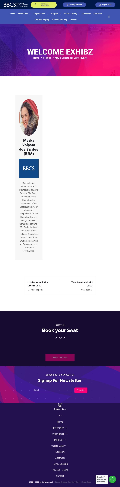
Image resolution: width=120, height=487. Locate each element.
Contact (73, 20)
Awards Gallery (72, 14)
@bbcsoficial (60, 409)
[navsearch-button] (109, 16)
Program (56, 14)
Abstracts (97, 14)
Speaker (47, 58)
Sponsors (87, 14)
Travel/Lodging (42, 20)
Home (12, 14)
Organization (41, 14)
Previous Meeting (59, 20)
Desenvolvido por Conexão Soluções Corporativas (73, 482)
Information (24, 14)
